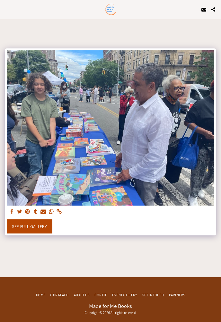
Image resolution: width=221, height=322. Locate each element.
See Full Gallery (29, 226)
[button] (7, 9)
